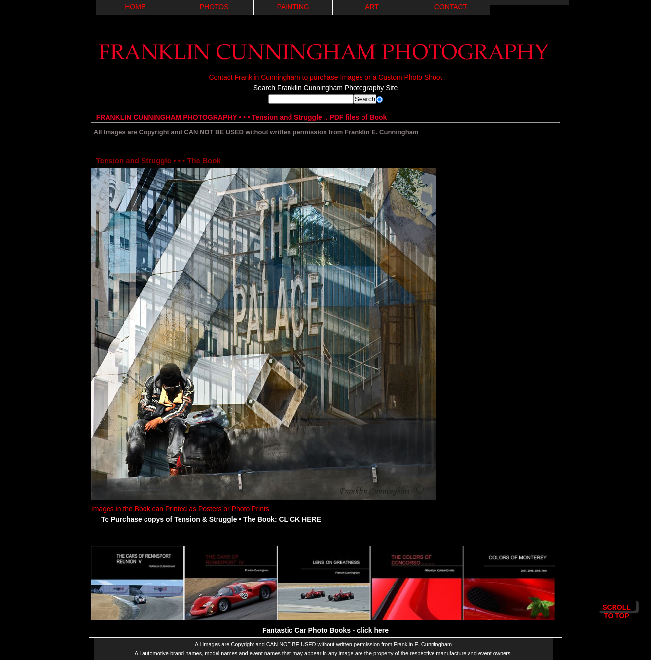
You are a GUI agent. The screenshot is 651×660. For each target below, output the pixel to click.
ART (372, 7)
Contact (451, 7)
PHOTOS (214, 7)
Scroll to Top (616, 607)
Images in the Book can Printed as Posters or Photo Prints (263, 504)
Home (135, 7)
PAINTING (293, 7)
